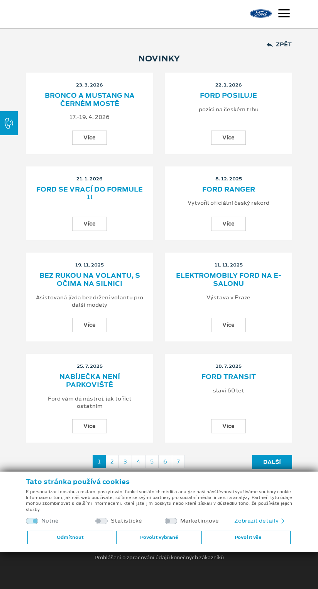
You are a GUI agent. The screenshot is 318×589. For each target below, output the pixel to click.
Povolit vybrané (159, 537)
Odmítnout (70, 537)
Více (89, 137)
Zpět (279, 44)
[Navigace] (284, 14)
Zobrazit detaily (260, 520)
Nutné (50, 520)
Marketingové (199, 520)
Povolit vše (248, 537)
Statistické (126, 520)
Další (272, 462)
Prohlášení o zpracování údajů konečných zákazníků (159, 557)
